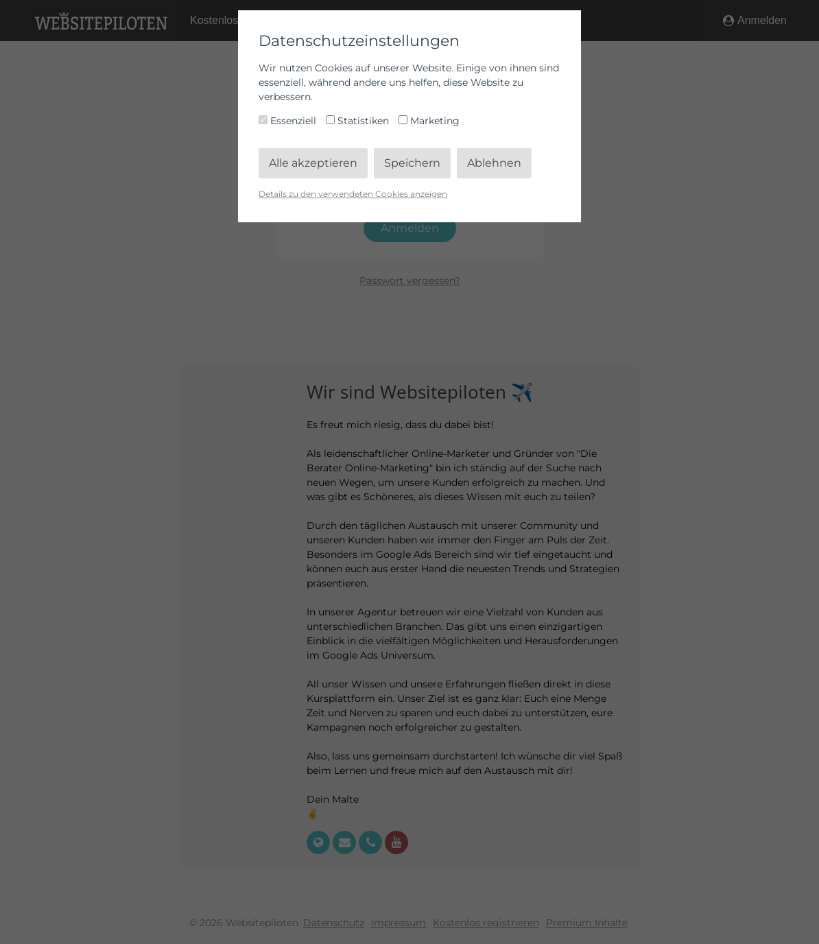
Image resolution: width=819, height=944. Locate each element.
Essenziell (289, 121)
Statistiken (359, 121)
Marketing (429, 121)
